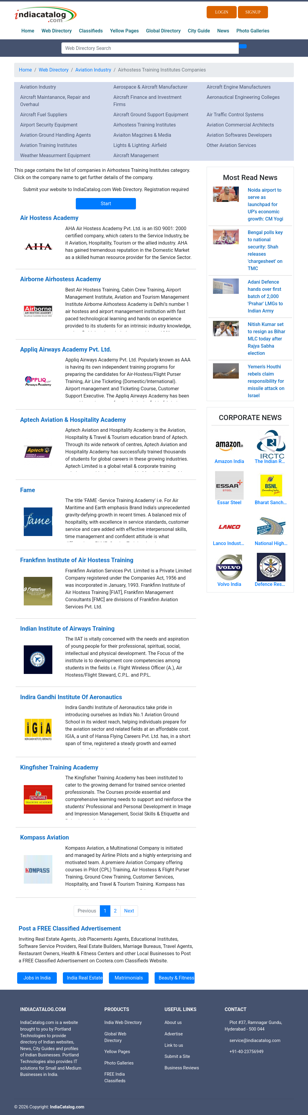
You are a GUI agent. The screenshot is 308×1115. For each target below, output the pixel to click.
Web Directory (57, 31)
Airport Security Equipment (48, 125)
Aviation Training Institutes (48, 145)
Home (27, 31)
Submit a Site (177, 1056)
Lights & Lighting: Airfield (140, 145)
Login (221, 12)
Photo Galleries (253, 31)
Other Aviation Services (231, 145)
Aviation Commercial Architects (240, 125)
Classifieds (91, 31)
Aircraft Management (136, 155)
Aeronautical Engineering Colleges (243, 97)
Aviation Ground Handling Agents (55, 135)
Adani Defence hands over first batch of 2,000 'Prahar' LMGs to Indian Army (265, 296)
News (223, 31)
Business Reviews (182, 1068)
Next (129, 911)
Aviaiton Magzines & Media (142, 135)
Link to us (174, 1045)
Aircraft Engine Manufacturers (239, 87)
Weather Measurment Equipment (55, 155)
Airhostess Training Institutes (144, 125)
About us (173, 1022)
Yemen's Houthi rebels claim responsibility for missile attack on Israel (266, 381)
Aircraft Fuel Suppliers (43, 114)
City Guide (199, 31)
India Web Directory (123, 1022)
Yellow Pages (124, 31)
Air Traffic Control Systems (235, 114)
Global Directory (163, 31)
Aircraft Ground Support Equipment (150, 114)
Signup (253, 12)
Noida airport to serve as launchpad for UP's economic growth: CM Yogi (265, 204)
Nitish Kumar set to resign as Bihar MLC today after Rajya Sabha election (266, 338)
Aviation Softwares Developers (239, 135)
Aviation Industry (93, 70)
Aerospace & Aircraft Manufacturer (150, 87)
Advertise (174, 1034)
